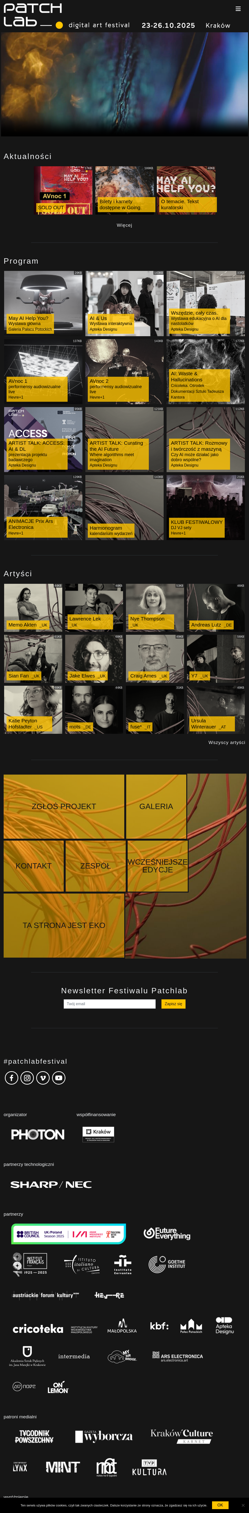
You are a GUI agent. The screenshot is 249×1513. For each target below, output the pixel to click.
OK (220, 1505)
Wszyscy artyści (227, 742)
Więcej (124, 225)
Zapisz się (173, 951)
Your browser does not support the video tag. (124, 84)
